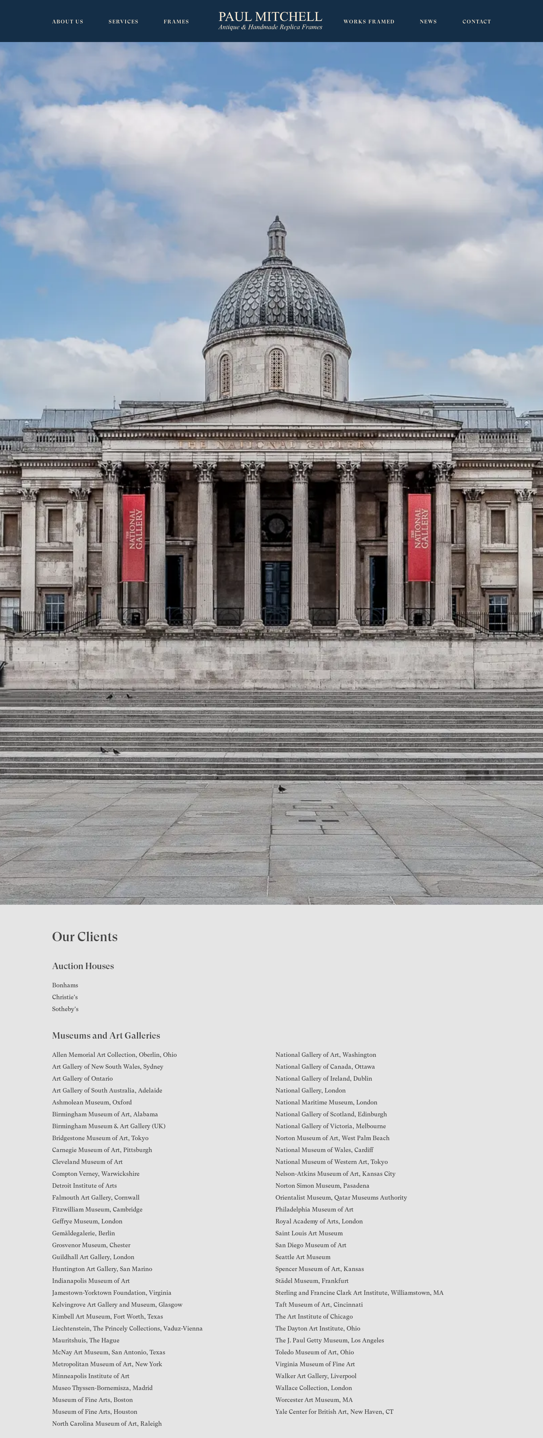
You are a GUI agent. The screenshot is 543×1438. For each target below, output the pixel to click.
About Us (68, 22)
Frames (176, 22)
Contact (477, 22)
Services (124, 22)
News (428, 22)
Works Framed (369, 22)
